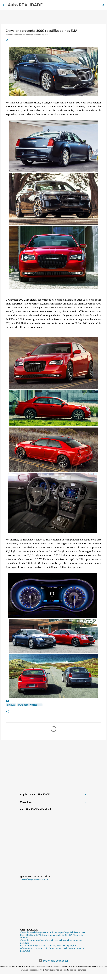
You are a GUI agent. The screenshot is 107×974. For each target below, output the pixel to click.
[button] (7, 40)
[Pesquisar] (103, 5)
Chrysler (11, 705)
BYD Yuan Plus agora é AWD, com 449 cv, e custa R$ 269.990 (48, 945)
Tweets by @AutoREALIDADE (34, 879)
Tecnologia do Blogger (53, 960)
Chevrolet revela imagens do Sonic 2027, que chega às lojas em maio (53, 932)
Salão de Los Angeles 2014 (29, 705)
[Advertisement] (53, 764)
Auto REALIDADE (25, 4)
